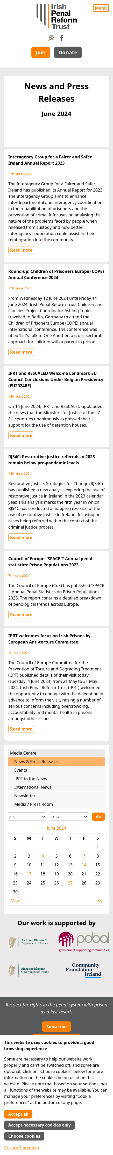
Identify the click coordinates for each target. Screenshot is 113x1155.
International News (32, 787)
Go (98, 816)
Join (41, 52)
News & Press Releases (36, 761)
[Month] (27, 817)
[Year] (69, 817)
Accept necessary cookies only (39, 1125)
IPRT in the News (30, 778)
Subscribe (56, 1026)
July (98, 901)
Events (20, 770)
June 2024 (56, 828)
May (15, 901)
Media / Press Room (33, 804)
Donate (68, 52)
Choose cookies (24, 1136)
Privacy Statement (21, 1148)
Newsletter (24, 796)
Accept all (18, 1114)
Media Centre (23, 753)
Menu (101, 8)
